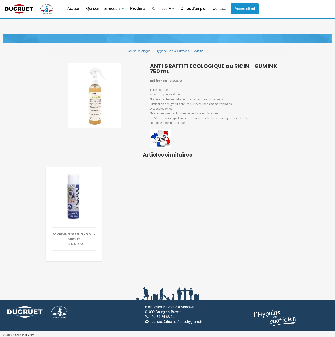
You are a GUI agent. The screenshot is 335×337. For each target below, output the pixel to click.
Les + (167, 8)
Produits (138, 8)
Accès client (245, 9)
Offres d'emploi (193, 8)
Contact (219, 8)
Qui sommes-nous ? (105, 8)
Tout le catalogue (139, 51)
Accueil (73, 8)
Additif (198, 51)
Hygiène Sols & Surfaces (172, 51)
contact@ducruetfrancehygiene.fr (177, 322)
